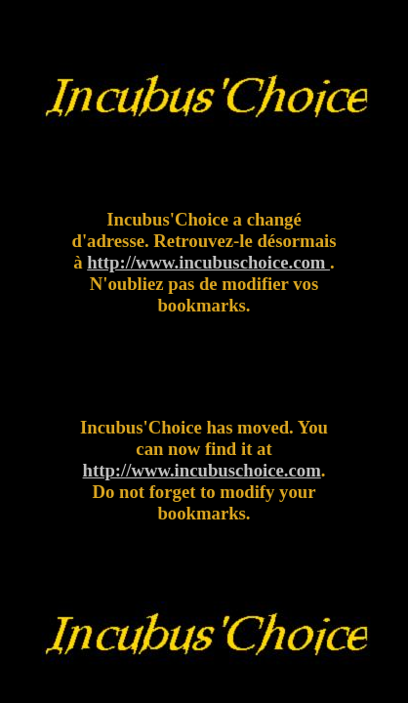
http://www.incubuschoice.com (208, 262)
